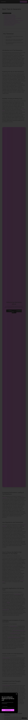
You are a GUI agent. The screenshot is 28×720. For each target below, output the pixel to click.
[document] (14, 360)
